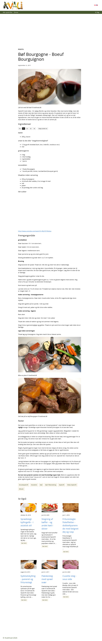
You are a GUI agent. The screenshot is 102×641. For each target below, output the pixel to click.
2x (27, 128)
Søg (97, 12)
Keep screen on (43, 128)
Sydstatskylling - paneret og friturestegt (28, 579)
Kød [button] (41, 485)
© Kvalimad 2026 (10, 638)
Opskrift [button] (61, 485)
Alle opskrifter (7, 12)
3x (30, 128)
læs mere (23, 543)
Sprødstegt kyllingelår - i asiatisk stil (27, 522)
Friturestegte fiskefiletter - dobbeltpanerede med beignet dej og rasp (70, 525)
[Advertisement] (51, 29)
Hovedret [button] (34, 485)
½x (20, 128)
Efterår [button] (21, 489)
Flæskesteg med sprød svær (47, 579)
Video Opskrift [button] (72, 485)
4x (34, 128)
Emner (16, 12)
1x (23, 128)
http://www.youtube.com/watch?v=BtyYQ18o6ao (34, 231)
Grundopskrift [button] (23, 485)
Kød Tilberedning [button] (50, 485)
